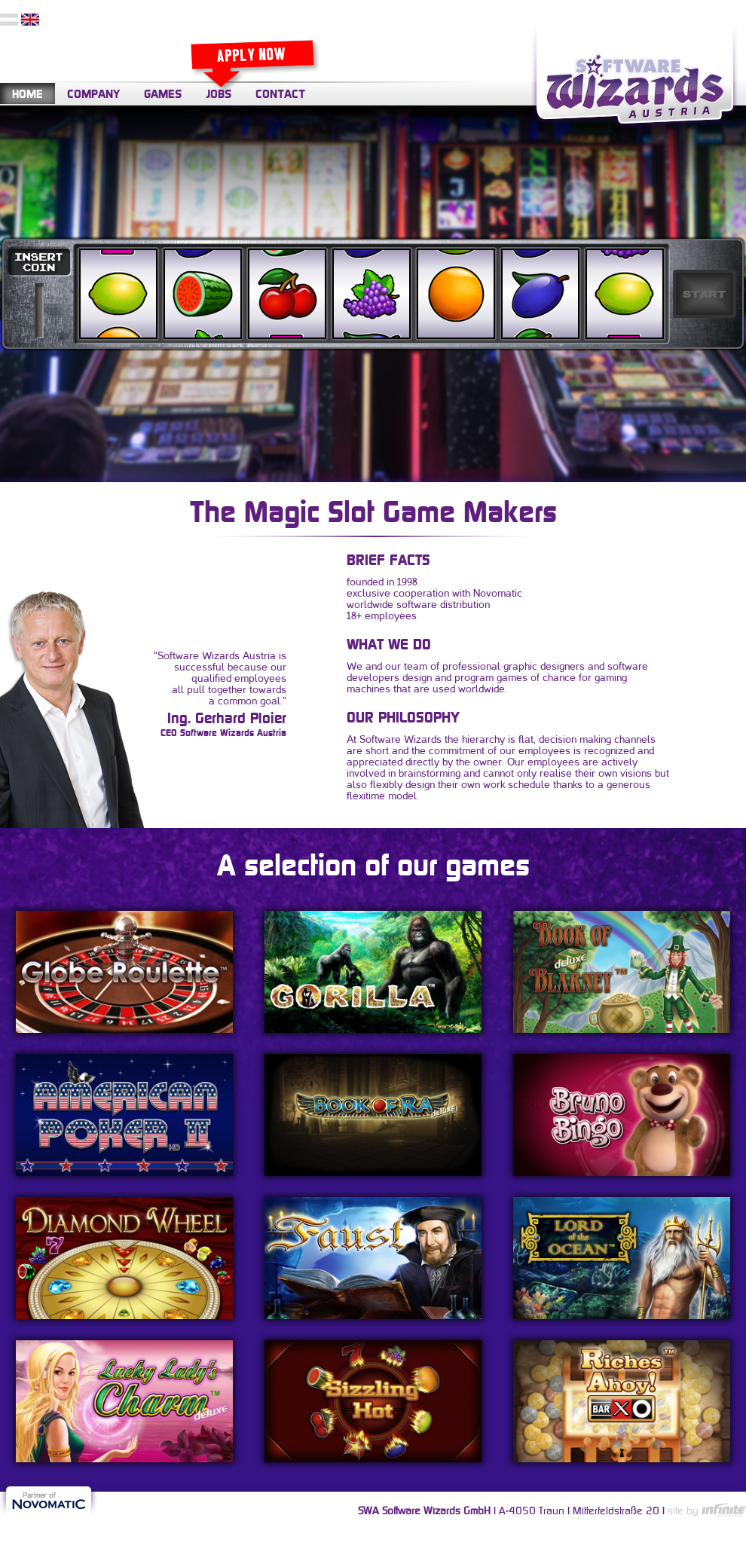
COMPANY (93, 93)
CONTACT (280, 93)
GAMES (163, 93)
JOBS (218, 93)
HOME (27, 93)
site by (707, 1510)
